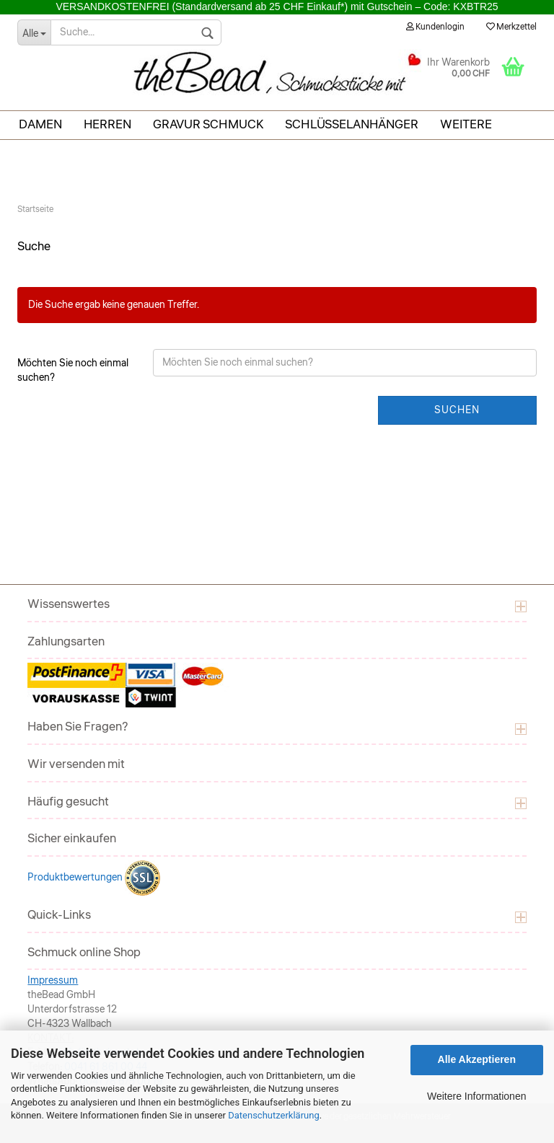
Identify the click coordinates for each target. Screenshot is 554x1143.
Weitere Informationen (476, 1096)
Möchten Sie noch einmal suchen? (72, 370)
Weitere (466, 124)
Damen (40, 124)
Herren (107, 124)
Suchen (457, 410)
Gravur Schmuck (208, 124)
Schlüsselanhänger (351, 124)
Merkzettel (511, 27)
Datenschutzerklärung (274, 1115)
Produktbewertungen (76, 877)
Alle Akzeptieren (477, 1059)
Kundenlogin (435, 27)
